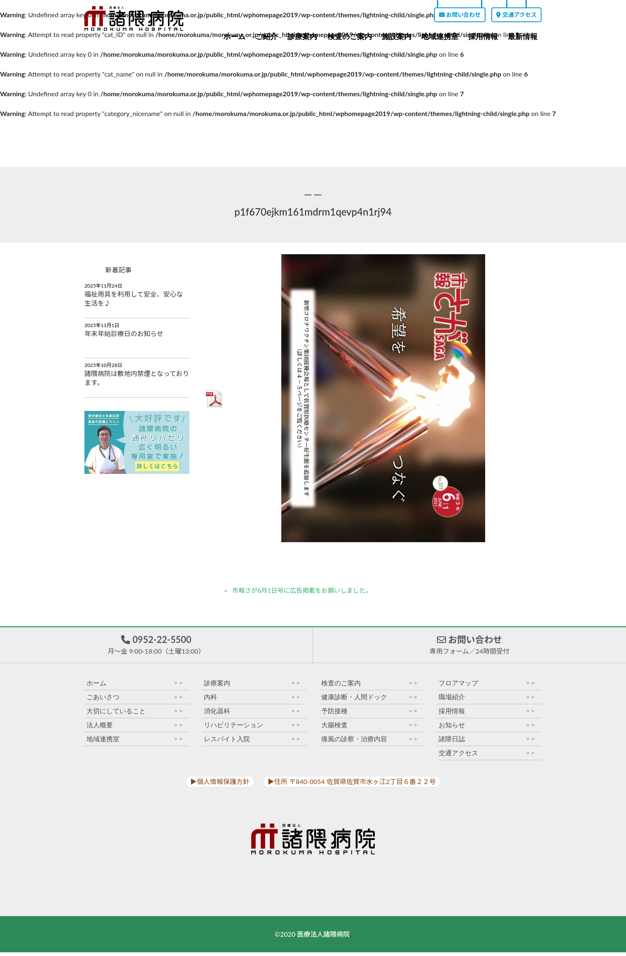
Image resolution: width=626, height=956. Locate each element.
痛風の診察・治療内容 (369, 742)
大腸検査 (369, 728)
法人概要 (134, 728)
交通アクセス (516, 14)
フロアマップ (487, 686)
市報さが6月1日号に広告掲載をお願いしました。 (306, 590)
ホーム (234, 36)
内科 (252, 700)
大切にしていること (134, 714)
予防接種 (369, 714)
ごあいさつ (134, 700)
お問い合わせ (460, 14)
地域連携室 (439, 36)
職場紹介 (487, 700)
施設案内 (396, 36)
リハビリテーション (252, 728)
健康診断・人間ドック (369, 700)
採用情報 (483, 36)
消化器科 (252, 714)
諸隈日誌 (487, 742)
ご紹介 (266, 36)
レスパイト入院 (252, 742)
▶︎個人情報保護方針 (220, 785)
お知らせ (487, 728)
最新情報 (522, 36)
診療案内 (302, 36)
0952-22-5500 (156, 646)
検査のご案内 (349, 36)
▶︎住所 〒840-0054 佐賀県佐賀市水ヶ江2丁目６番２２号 (352, 785)
